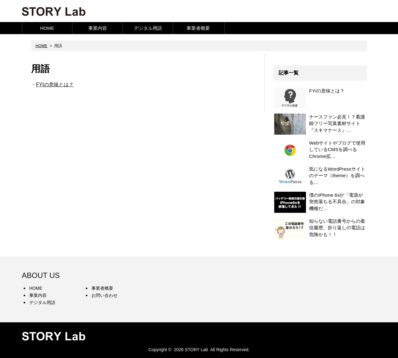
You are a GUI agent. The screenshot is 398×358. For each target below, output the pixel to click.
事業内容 (97, 28)
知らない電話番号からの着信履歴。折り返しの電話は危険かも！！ (337, 227)
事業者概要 (198, 28)
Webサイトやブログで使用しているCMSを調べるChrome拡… (337, 149)
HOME (47, 28)
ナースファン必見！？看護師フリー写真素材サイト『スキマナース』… (337, 123)
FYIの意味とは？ (55, 84)
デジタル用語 (148, 28)
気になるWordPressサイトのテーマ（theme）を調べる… (337, 175)
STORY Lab (196, 349)
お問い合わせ (104, 295)
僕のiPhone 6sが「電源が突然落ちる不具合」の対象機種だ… (337, 201)
